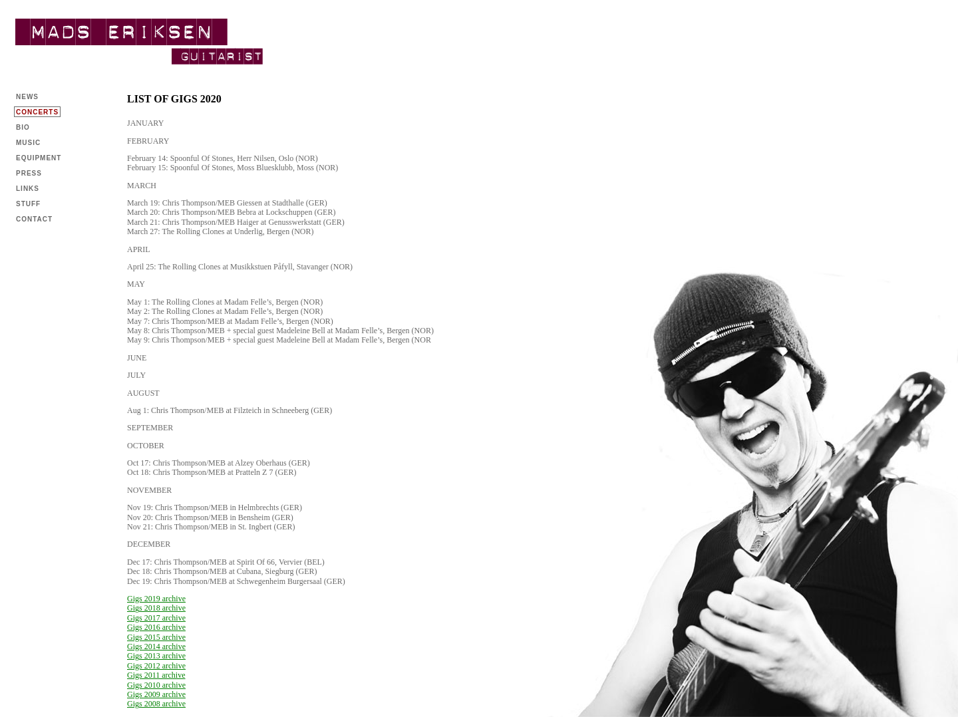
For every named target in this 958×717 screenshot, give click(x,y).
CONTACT (34, 219)
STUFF (28, 204)
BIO (23, 127)
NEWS (27, 96)
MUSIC (28, 142)
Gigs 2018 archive (156, 608)
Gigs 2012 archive (156, 665)
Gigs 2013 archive (156, 655)
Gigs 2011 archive (156, 675)
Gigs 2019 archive (156, 598)
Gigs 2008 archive (156, 703)
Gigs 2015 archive (156, 637)
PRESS (29, 173)
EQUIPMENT (38, 158)
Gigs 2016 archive (156, 627)
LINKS (27, 188)
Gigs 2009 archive (156, 694)
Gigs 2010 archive (156, 685)
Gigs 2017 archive (156, 618)
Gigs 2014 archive (156, 646)
